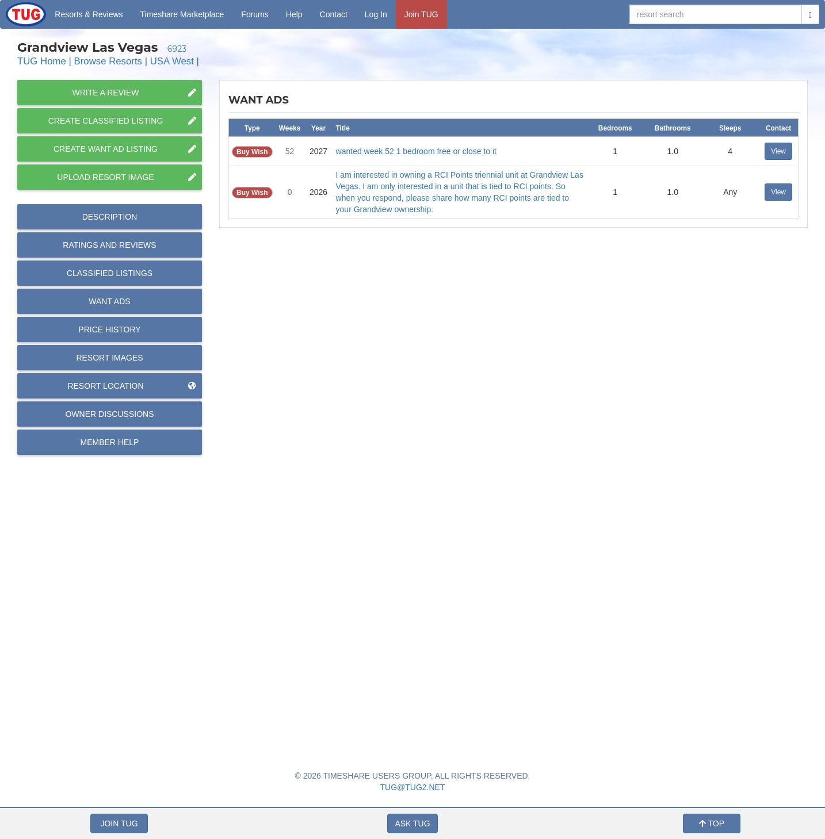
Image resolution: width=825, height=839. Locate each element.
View (778, 151)
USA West (172, 61)
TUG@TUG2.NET (412, 787)
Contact (333, 14)
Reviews (109, 245)
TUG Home (41, 61)
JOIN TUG (119, 823)
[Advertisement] (513, 589)
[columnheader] (252, 127)
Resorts (89, 14)
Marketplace (182, 14)
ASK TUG (412, 823)
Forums (254, 14)
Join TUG (421, 14)
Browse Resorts (108, 61)
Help (294, 14)
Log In (376, 14)
